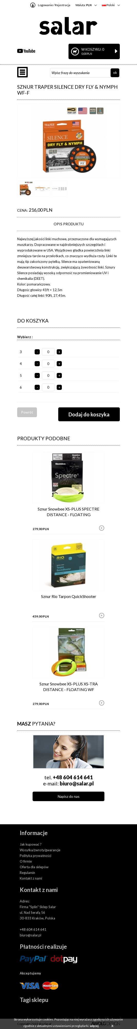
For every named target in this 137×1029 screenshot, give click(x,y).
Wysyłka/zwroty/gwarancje (40, 850)
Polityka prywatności (35, 856)
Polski (108, 5)
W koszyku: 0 (99, 51)
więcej (94, 1026)
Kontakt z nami (31, 878)
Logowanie (45, 5)
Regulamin (27, 873)
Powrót (27, 412)
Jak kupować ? (31, 844)
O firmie (26, 861)
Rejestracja (62, 5)
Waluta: (83, 5)
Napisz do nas (69, 796)
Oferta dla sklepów (34, 867)
